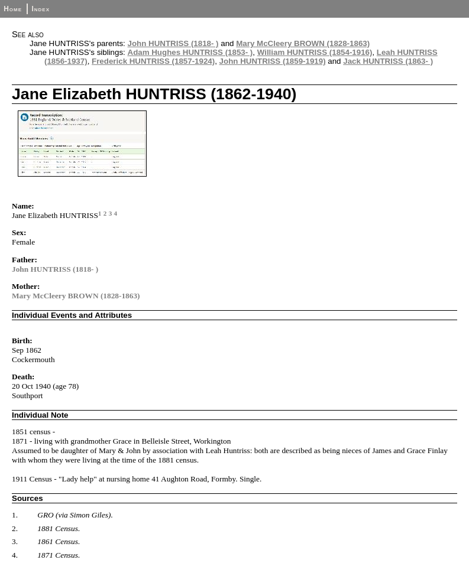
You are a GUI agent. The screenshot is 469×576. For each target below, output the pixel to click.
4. (15, 555)
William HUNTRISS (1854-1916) (315, 52)
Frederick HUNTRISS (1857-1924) (153, 61)
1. (15, 514)
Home (13, 9)
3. (15, 541)
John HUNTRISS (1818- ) (173, 43)
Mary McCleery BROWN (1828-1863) (303, 43)
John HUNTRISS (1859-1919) (272, 61)
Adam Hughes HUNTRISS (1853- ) (190, 52)
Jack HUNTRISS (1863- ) (388, 61)
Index (40, 9)
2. (15, 528)
